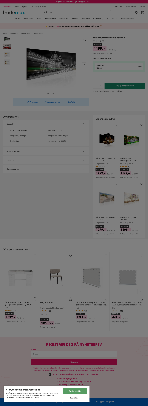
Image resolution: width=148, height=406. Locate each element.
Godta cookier (75, 391)
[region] (46, 394)
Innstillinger (75, 398)
